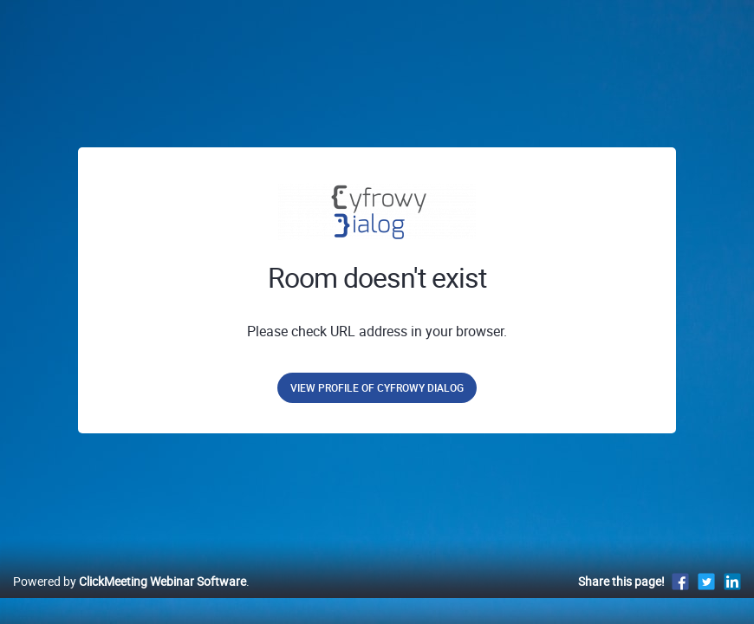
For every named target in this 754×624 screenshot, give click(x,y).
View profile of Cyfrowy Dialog (377, 387)
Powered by (129, 599)
